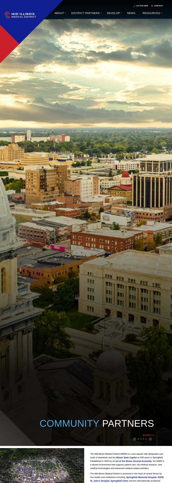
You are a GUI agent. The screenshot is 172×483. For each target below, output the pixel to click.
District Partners (85, 13)
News (131, 13)
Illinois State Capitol (126, 457)
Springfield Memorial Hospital (141, 477)
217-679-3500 (142, 6)
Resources (151, 13)
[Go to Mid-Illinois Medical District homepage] (20, 15)
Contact (158, 6)
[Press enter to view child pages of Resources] (161, 12)
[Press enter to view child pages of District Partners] (101, 12)
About (59, 13)
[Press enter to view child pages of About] (65, 12)
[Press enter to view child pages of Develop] (121, 12)
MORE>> (148, 435)
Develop (113, 13)
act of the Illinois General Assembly (133, 461)
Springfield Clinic (119, 481)
